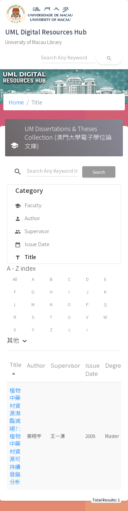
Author (27, 218)
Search (99, 172)
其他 (18, 340)
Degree (115, 365)
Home (16, 102)
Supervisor (32, 231)
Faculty (28, 205)
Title (25, 257)
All (15, 279)
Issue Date (32, 244)
